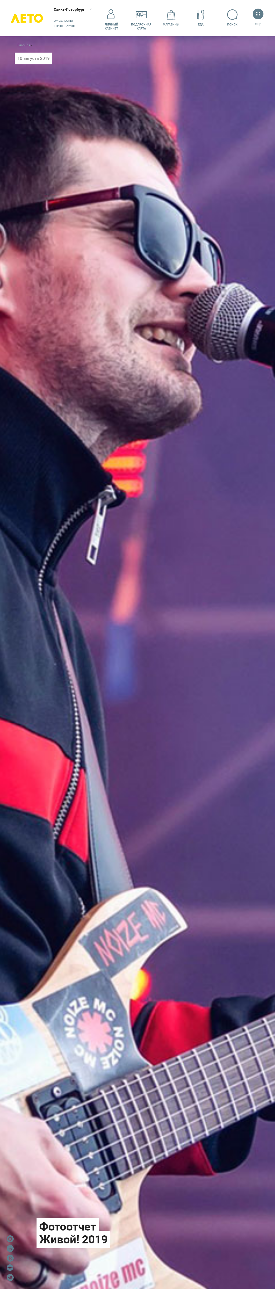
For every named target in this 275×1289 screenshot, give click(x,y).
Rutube (10, 1258)
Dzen (10, 1267)
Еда (200, 17)
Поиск (232, 17)
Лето (27, 18)
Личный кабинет (111, 18)
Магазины (171, 17)
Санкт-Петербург (69, 9)
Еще (258, 18)
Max (10, 1238)
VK (10, 1248)
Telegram (10, 1277)
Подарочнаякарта (141, 18)
